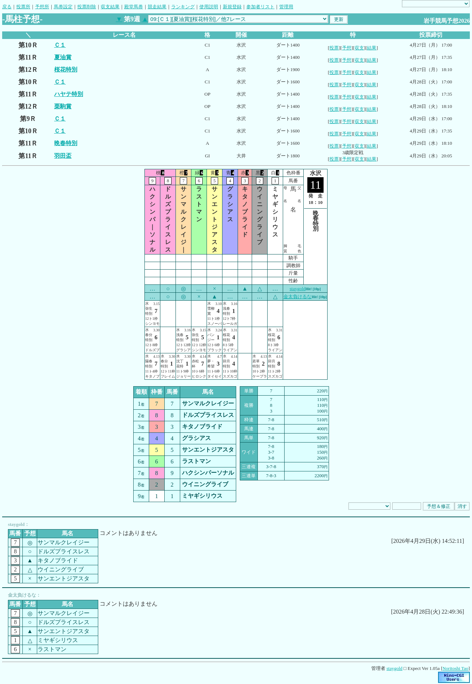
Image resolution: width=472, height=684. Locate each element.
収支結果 (110, 6)
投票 (334, 48)
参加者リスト (260, 6)
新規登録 (232, 6)
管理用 (286, 6)
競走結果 (157, 6)
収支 (359, 48)
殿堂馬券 (133, 6)
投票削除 (86, 6)
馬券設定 (63, 6)
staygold (298, 288)
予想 (346, 48)
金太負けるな (297, 296)
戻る (7, 6)
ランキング (183, 6)
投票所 (23, 6)
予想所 (42, 6)
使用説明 (208, 6)
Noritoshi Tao (455, 668)
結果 (371, 48)
